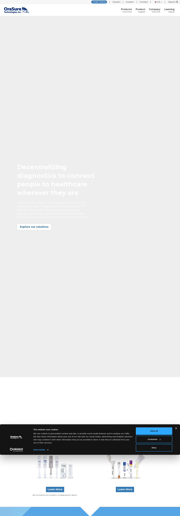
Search (173, 2)
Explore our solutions (34, 226)
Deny (154, 509)
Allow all (154, 492)
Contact (144, 2)
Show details (39, 511)
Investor (130, 2)
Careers (116, 2)
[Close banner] (176, 489)
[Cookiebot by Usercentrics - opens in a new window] (16, 511)
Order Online (99, 2)
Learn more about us (90, 432)
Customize (154, 500)
